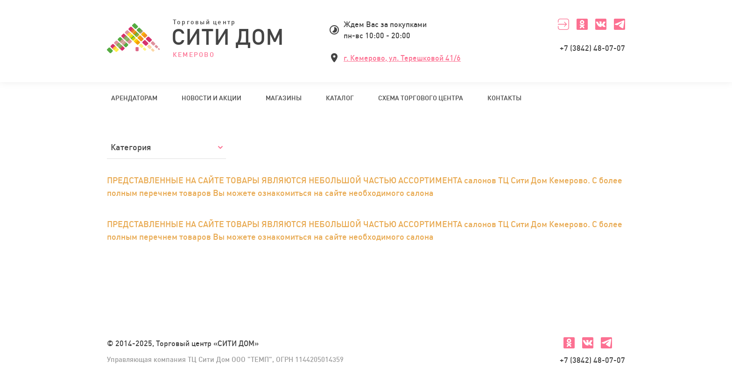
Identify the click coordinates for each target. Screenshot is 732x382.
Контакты (504, 98)
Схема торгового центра (420, 98)
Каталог (340, 98)
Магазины (284, 98)
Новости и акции (211, 98)
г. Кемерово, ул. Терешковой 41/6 (402, 58)
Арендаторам (134, 98)
